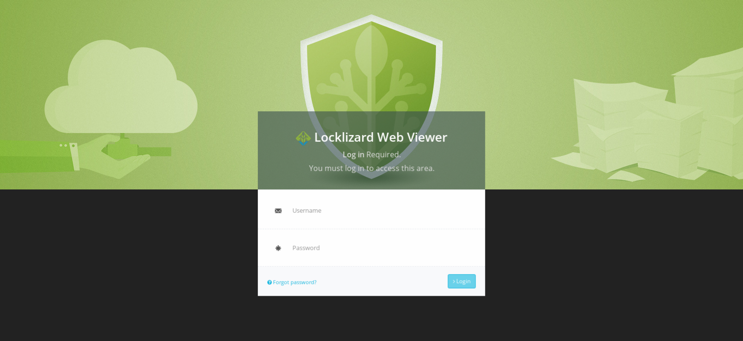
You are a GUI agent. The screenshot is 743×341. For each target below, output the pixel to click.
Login (460, 280)
